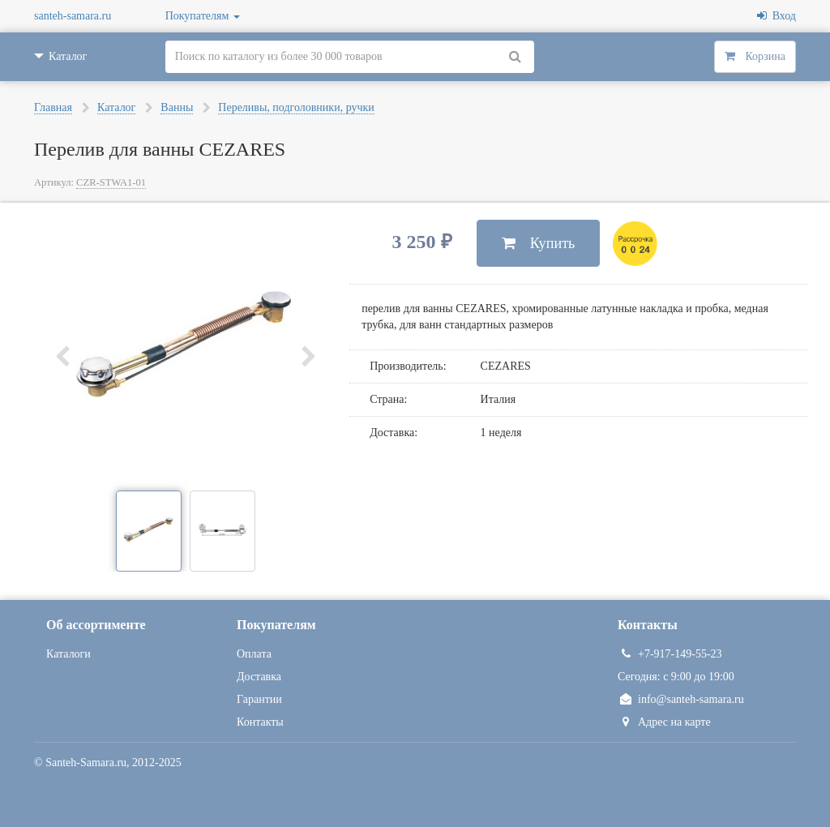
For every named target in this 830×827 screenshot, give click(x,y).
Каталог (116, 107)
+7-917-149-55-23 (670, 654)
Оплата (254, 654)
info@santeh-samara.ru (681, 699)
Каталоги (68, 654)
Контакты (260, 722)
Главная (53, 107)
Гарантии (259, 699)
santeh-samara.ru (72, 16)
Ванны (176, 107)
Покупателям (202, 16)
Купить (538, 243)
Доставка (259, 677)
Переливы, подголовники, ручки (296, 107)
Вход (776, 16)
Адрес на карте (664, 722)
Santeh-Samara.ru (85, 762)
